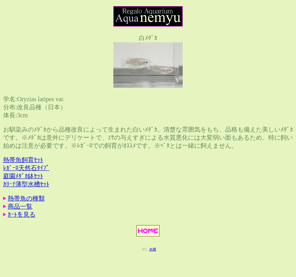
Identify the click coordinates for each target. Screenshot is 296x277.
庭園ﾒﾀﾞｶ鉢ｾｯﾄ (23, 176)
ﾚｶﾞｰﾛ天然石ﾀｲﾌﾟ (26, 168)
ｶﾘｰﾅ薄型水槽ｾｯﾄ (26, 184)
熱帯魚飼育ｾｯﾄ (23, 160)
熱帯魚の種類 (26, 198)
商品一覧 (20, 206)
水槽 (152, 249)
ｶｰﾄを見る (21, 214)
